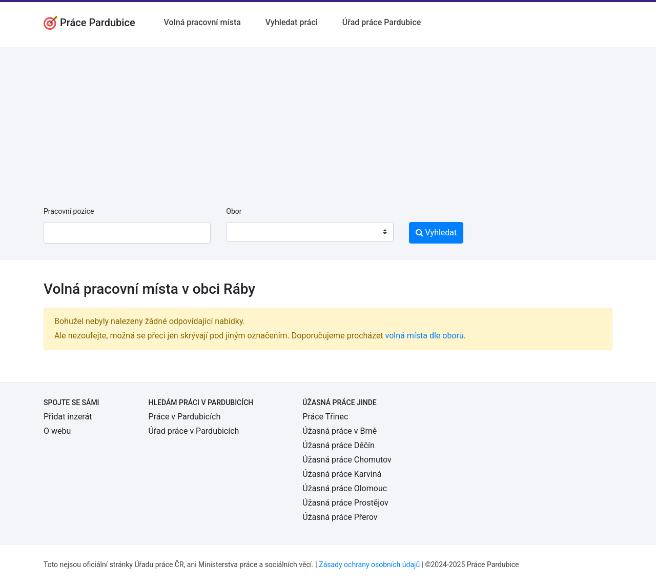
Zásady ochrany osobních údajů (369, 564)
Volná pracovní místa (202, 22)
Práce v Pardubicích (185, 416)
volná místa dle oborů (424, 335)
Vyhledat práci (291, 22)
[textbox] (247, 231)
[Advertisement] (328, 119)
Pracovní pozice (69, 211)
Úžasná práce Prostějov (345, 503)
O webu (57, 431)
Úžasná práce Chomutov (346, 460)
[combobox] (309, 231)
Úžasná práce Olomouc (344, 488)
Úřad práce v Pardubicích (194, 431)
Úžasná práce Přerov (339, 517)
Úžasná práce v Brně (339, 431)
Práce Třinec (325, 416)
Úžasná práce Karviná (341, 474)
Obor (233, 211)
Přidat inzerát (68, 416)
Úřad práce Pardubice (381, 22)
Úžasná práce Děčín (338, 445)
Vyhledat (436, 232)
